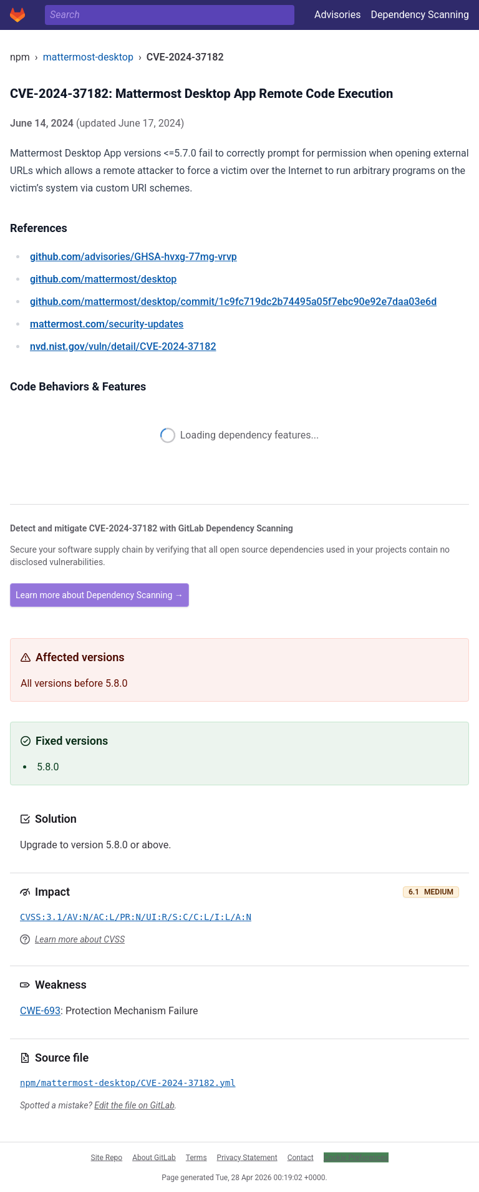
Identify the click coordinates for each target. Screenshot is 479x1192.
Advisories (337, 15)
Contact (301, 1157)
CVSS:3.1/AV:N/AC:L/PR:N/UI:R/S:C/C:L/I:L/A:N (135, 917)
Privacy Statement (247, 1157)
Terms (196, 1157)
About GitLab (154, 1157)
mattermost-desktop (88, 57)
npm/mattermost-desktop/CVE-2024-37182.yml (128, 1083)
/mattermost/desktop (103, 279)
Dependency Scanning (419, 15)
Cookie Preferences (356, 1157)
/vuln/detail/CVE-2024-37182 (123, 346)
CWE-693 (40, 1011)
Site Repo (107, 1157)
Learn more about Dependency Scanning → (99, 595)
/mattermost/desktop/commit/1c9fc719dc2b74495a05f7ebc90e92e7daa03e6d (233, 302)
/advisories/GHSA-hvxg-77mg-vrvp (133, 257)
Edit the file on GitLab (134, 1105)
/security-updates (106, 324)
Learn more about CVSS (80, 939)
